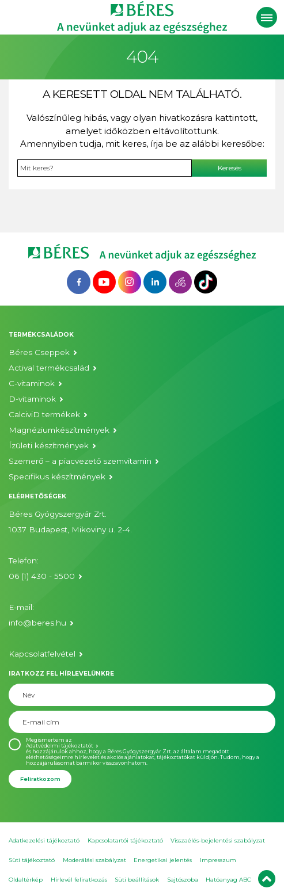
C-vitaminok (32, 383)
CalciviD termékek (44, 414)
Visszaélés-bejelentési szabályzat (218, 840)
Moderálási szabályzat (94, 860)
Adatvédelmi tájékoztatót (59, 746)
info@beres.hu (37, 622)
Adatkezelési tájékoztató (44, 840)
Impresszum (218, 860)
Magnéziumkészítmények (59, 429)
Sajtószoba (182, 879)
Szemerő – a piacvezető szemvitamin (80, 461)
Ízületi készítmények (49, 445)
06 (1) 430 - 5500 (42, 576)
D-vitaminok (32, 398)
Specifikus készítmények (57, 476)
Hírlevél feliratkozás (79, 879)
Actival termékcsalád (49, 367)
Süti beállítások (137, 879)
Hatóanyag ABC (228, 879)
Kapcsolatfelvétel (42, 653)
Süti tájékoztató (32, 860)
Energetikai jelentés (163, 860)
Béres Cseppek (39, 352)
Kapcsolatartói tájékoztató (125, 840)
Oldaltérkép (26, 879)
